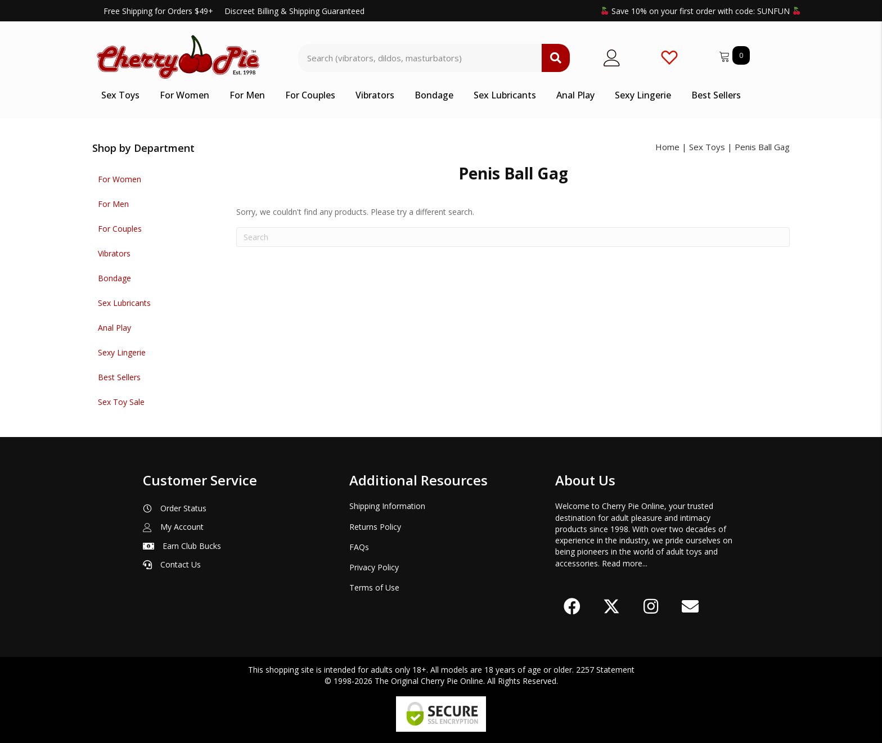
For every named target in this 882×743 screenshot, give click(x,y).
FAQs (359, 547)
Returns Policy (375, 526)
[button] (572, 606)
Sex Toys (707, 146)
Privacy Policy (374, 567)
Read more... (624, 563)
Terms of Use (374, 587)
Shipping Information (387, 506)
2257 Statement (605, 669)
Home (667, 146)
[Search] (513, 237)
